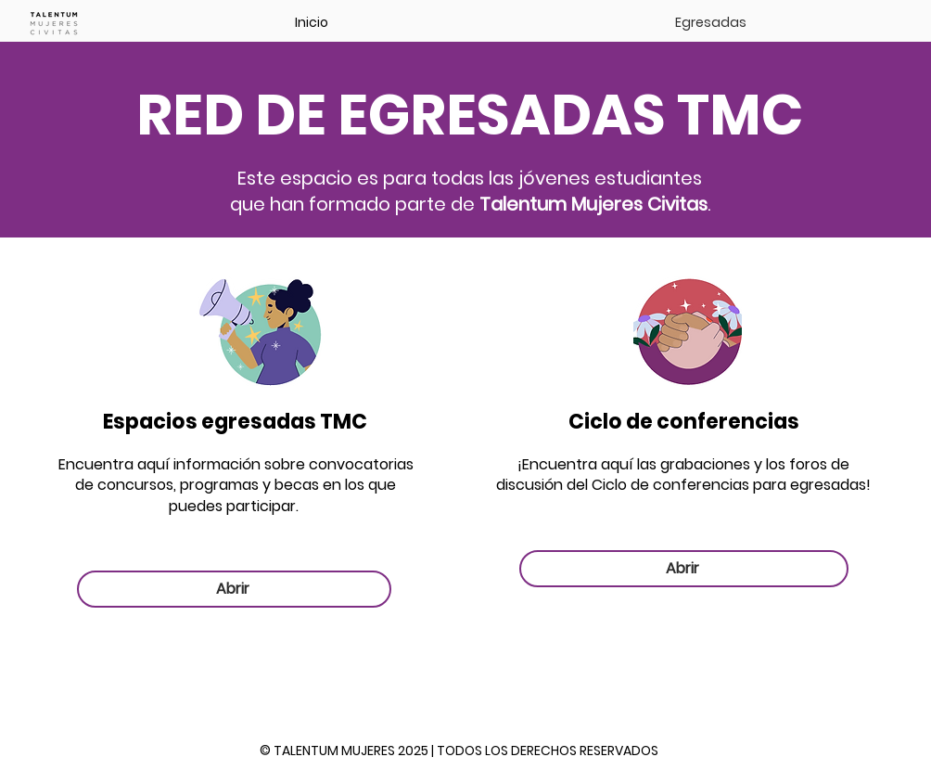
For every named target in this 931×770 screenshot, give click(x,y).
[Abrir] (234, 589)
